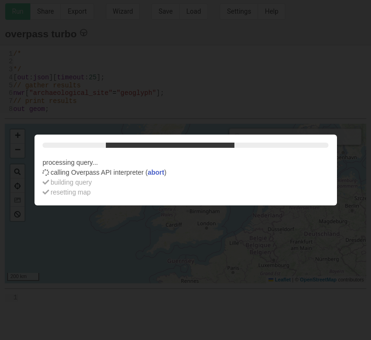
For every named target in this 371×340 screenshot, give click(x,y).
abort (155, 172)
